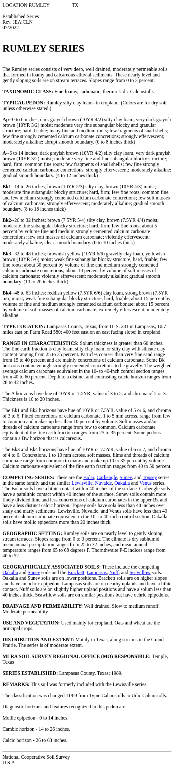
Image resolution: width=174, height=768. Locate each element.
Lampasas (97, 572)
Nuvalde (103, 483)
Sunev (126, 477)
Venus (145, 483)
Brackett (76, 572)
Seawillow (140, 572)
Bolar (88, 477)
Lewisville (82, 483)
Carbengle (107, 477)
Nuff (114, 572)
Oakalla (122, 483)
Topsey (150, 477)
